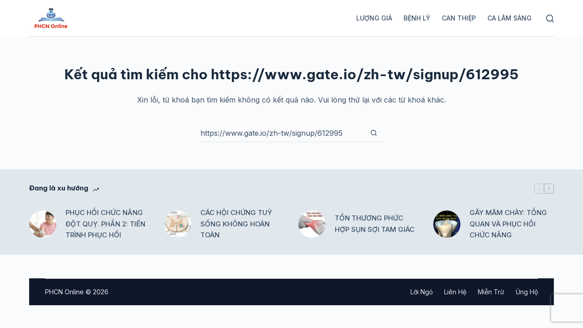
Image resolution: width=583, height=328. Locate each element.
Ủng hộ (527, 292)
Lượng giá (374, 18)
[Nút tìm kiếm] (373, 133)
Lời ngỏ (421, 292)
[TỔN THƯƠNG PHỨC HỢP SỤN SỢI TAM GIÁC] (312, 224)
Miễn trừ (491, 292)
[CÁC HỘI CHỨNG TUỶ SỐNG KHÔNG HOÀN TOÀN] (177, 224)
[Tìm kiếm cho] (282, 133)
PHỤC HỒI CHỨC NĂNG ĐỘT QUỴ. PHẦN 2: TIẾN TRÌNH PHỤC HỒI (105, 224)
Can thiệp (459, 18)
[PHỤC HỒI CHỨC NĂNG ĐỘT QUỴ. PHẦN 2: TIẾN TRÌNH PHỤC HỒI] (42, 224)
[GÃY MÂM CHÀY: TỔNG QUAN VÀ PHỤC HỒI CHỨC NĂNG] (446, 224)
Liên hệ (455, 292)
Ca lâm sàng (509, 18)
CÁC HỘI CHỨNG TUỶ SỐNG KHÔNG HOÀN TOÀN (236, 224)
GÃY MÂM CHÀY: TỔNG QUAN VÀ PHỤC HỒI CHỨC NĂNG (508, 224)
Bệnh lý (417, 18)
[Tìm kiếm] (550, 18)
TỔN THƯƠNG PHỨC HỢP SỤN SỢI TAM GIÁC (374, 224)
